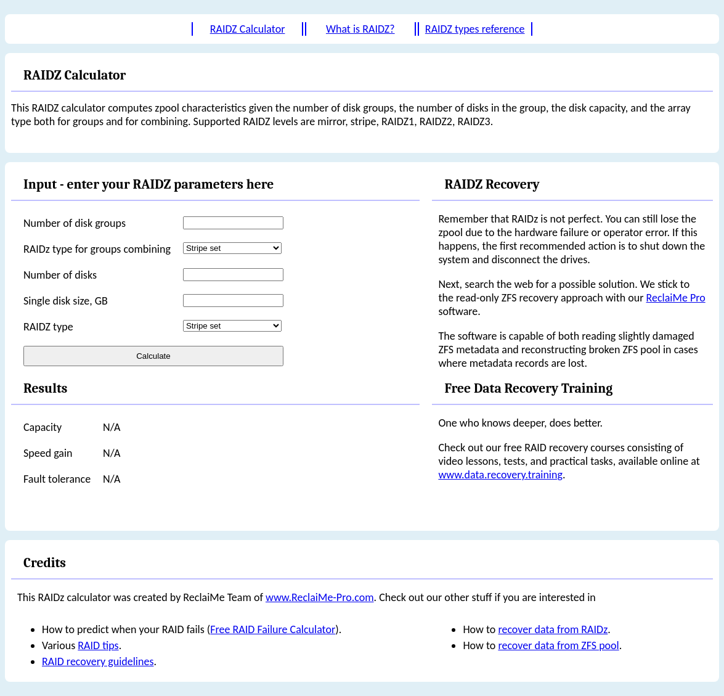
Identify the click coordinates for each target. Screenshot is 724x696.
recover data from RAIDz (553, 629)
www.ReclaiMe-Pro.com (320, 597)
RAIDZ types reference (475, 29)
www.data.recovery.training (500, 474)
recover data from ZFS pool (558, 645)
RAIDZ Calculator (247, 29)
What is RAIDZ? (360, 29)
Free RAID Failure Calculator (272, 629)
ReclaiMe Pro (676, 298)
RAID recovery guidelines (97, 661)
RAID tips (98, 645)
